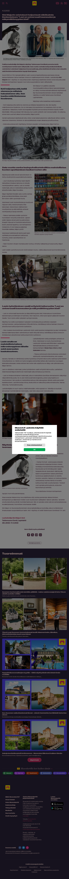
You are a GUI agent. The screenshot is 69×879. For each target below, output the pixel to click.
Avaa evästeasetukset (34, 445)
